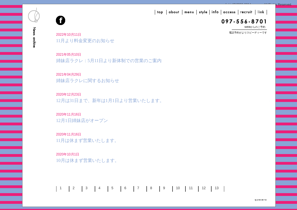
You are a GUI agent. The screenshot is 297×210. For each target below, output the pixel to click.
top (160, 12)
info (215, 12)
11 (191, 188)
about (174, 12)
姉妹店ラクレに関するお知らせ (87, 80)
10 (178, 188)
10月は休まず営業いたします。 (87, 160)
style (203, 12)
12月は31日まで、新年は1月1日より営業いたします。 (110, 100)
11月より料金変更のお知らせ (85, 40)
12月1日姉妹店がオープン (82, 120)
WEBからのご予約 (255, 27)
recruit (246, 12)
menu (189, 12)
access (229, 12)
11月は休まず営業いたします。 (87, 140)
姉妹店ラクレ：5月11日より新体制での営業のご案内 (109, 60)
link (261, 12)
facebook (61, 21)
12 (204, 188)
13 (217, 188)
